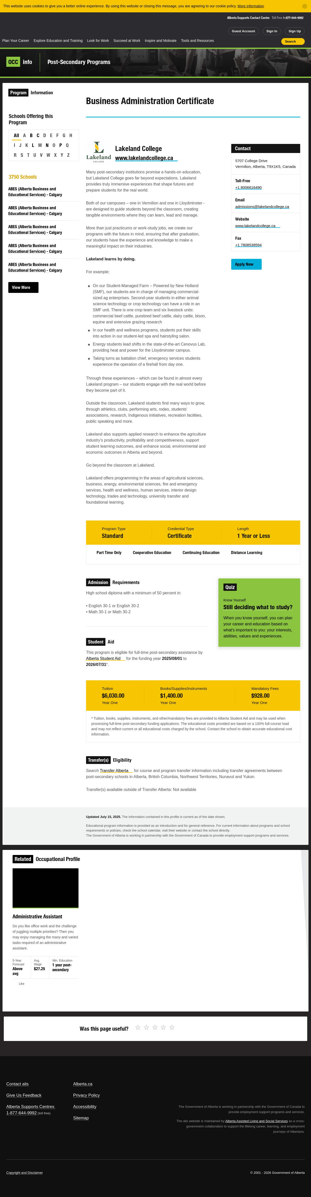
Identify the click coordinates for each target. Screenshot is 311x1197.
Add (258, 41)
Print (276, 41)
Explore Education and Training (58, 41)
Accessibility (85, 1106)
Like (267, 41)
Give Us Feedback (24, 1095)
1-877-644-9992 (293, 18)
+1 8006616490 (248, 187)
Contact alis (17, 1084)
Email (132, 126)
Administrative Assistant (45, 920)
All (16, 135)
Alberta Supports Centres (30, 1106)
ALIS (52, 24)
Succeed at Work (126, 41)
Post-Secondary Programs (79, 61)
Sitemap (81, 1118)
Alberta (20, 25)
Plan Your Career (15, 41)
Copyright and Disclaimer (24, 1173)
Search (290, 41)
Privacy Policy (86, 1095)
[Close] (304, 6)
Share (249, 41)
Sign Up (295, 31)
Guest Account (243, 31)
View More (21, 287)
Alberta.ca (83, 1084)
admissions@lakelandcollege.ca (262, 206)
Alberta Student (105, 658)
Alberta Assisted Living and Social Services (256, 1121)
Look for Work (98, 41)
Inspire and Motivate (160, 41)
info (19, 61)
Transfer (116, 771)
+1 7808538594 (248, 245)
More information (251, 6)
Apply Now (244, 264)
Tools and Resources (197, 41)
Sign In (271, 31)
